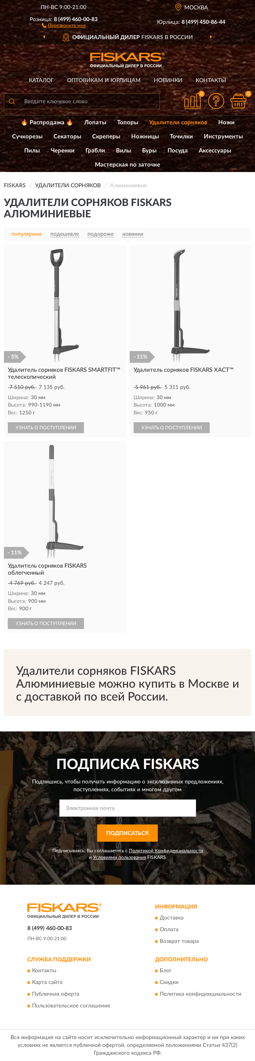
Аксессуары (215, 151)
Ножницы (145, 137)
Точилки (181, 137)
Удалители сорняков (178, 122)
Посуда (178, 151)
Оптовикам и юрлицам (104, 80)
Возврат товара (179, 941)
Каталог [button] (41, 80)
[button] (64, 25)
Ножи (226, 122)
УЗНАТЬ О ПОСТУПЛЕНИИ (46, 427)
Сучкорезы (27, 137)
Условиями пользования (119, 857)
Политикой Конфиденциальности (166, 850)
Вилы (123, 151)
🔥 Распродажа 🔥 (47, 122)
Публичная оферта (55, 994)
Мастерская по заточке (127, 165)
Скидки (169, 983)
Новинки (168, 80)
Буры (149, 151)
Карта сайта (47, 983)
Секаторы (67, 137)
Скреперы (106, 137)
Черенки (63, 151)
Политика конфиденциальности (200, 994)
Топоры (127, 122)
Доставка (172, 918)
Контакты (211, 80)
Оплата (169, 929)
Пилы (32, 151)
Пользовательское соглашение (71, 1006)
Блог (166, 971)
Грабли (95, 151)
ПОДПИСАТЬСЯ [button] (127, 833)
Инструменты (223, 137)
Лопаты (95, 122)
